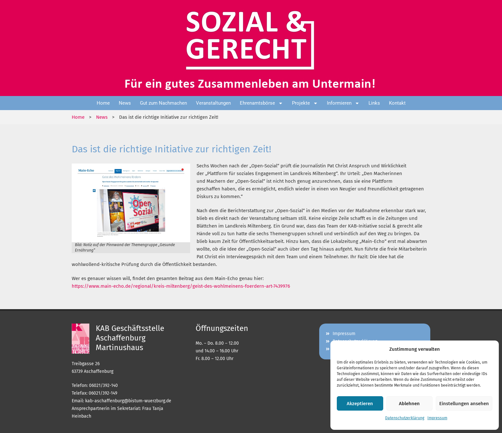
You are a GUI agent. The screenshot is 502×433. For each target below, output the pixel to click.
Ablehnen (409, 403)
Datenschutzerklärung (404, 418)
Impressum (437, 418)
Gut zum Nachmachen (163, 103)
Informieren (343, 103)
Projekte (305, 103)
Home (103, 103)
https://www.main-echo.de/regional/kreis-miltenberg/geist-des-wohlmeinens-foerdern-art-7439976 (181, 286)
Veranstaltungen (213, 103)
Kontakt (397, 103)
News (125, 103)
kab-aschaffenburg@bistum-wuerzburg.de (128, 401)
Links (374, 103)
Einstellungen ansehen (464, 403)
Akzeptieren (360, 403)
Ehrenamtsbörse (261, 103)
